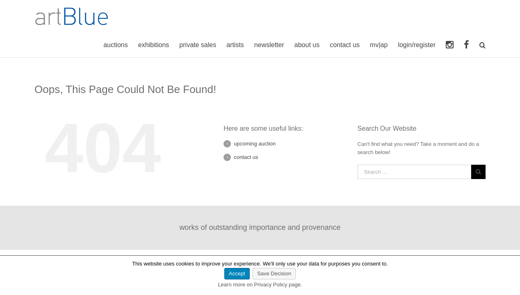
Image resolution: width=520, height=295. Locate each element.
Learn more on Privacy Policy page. (260, 284)
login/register (415, 44)
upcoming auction (255, 144)
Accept (237, 273)
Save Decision (274, 273)
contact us (246, 157)
